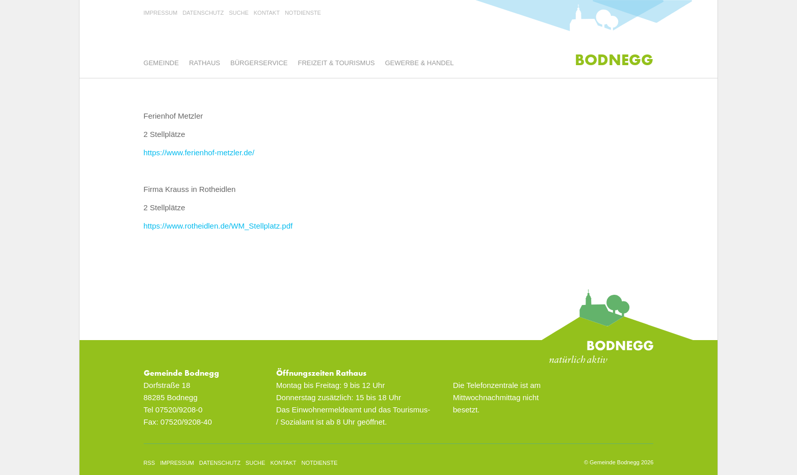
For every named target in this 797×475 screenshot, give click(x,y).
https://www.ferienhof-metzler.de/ (199, 152)
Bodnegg (614, 60)
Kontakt (267, 13)
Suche (239, 13)
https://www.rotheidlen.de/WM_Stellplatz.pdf (218, 225)
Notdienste (303, 13)
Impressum (161, 13)
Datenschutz (203, 13)
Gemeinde (161, 63)
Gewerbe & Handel (419, 63)
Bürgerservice (258, 63)
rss (149, 463)
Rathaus (204, 63)
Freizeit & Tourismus (336, 63)
